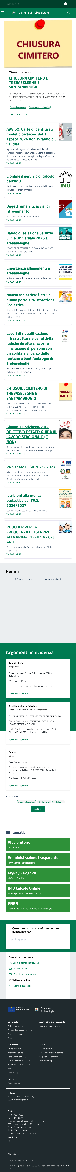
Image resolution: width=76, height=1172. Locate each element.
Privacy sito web (14, 1048)
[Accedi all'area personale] (66, 4)
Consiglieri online (46, 1048)
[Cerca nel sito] (68, 12)
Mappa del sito (13, 1153)
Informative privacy (16, 1052)
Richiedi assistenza (15, 1026)
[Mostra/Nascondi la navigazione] (2, 12)
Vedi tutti (38, 809)
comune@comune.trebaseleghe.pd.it (29, 1120)
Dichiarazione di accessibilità (19, 1060)
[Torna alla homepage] (51, 1010)
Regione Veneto (14, 1083)
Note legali (12, 1068)
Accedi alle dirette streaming (51, 1052)
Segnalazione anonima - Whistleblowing (49, 1058)
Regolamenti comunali (17, 1056)
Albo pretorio (13, 1038)
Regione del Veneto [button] (13, 3)
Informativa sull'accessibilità (19, 1064)
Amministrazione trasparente (51, 1026)
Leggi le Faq (13, 1072)
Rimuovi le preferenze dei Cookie (21, 1160)
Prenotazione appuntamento (20, 1030)
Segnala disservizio (15, 1034)
